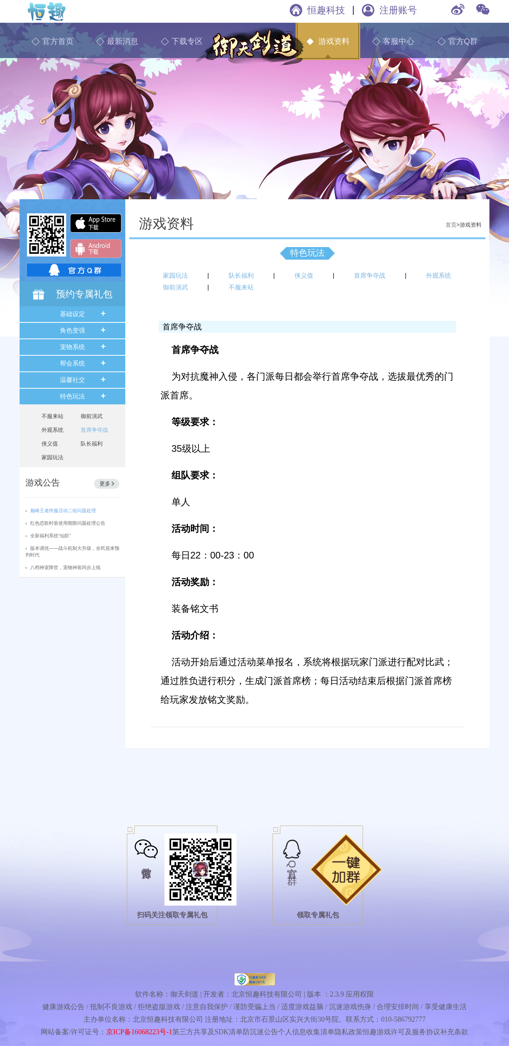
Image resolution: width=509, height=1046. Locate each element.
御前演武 (92, 416)
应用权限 (360, 994)
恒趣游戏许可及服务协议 (401, 1032)
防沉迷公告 (260, 1032)
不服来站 (52, 416)
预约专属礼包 (84, 294)
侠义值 (50, 443)
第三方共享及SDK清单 (207, 1032)
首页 (451, 225)
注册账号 (398, 10)
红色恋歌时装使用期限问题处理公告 (67, 523)
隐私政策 (348, 1032)
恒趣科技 (326, 10)
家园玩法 (52, 457)
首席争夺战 (94, 430)
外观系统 (52, 430)
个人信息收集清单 (306, 1032)
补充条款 (454, 1032)
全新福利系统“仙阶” (50, 535)
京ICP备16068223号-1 (139, 1032)
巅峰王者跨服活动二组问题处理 (63, 510)
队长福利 (92, 443)
